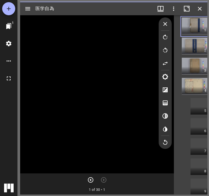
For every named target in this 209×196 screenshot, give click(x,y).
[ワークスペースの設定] (8, 43)
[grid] (191, 104)
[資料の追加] (8, 8)
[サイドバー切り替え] (27, 8)
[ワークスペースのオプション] (8, 61)
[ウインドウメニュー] (160, 8)
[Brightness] (165, 76)
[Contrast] (165, 89)
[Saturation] (165, 102)
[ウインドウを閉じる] (199, 8)
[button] (199, 26)
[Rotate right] (165, 37)
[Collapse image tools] (165, 23)
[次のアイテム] (90, 179)
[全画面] (8, 78)
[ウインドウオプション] (173, 8)
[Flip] (165, 63)
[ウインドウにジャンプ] (8, 26)
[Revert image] (165, 142)
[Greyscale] (165, 115)
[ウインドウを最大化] (186, 8)
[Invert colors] (165, 129)
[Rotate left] (165, 50)
